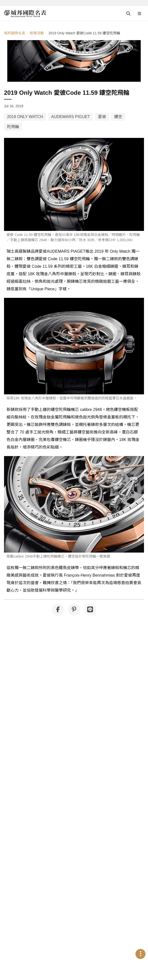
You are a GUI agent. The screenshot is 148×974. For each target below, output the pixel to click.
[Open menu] (139, 14)
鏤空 (118, 117)
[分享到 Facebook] (58, 610)
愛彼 (102, 117)
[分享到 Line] (90, 610)
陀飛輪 (13, 127)
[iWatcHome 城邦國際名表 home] (25, 13)
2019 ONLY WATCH (25, 117)
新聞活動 (37, 33)
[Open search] (128, 14)
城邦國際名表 (14, 33)
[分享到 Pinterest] (74, 610)
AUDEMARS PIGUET (70, 117)
